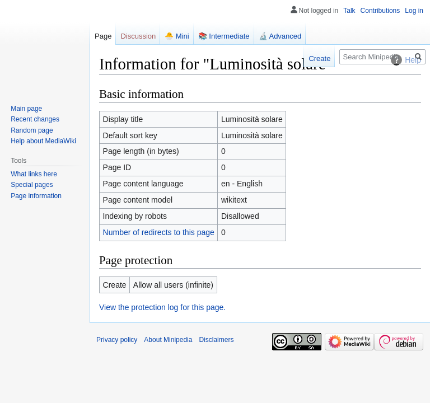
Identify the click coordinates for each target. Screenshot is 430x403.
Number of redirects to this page (158, 232)
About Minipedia (168, 340)
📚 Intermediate (224, 36)
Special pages (32, 185)
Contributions (380, 11)
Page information (36, 196)
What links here (34, 174)
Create (319, 58)
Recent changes (35, 119)
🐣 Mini (177, 36)
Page (103, 36)
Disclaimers (216, 340)
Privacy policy (116, 340)
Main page (26, 109)
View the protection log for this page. (162, 307)
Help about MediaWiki (43, 141)
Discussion (138, 36)
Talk (349, 11)
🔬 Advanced (280, 36)
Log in (414, 11)
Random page (32, 130)
